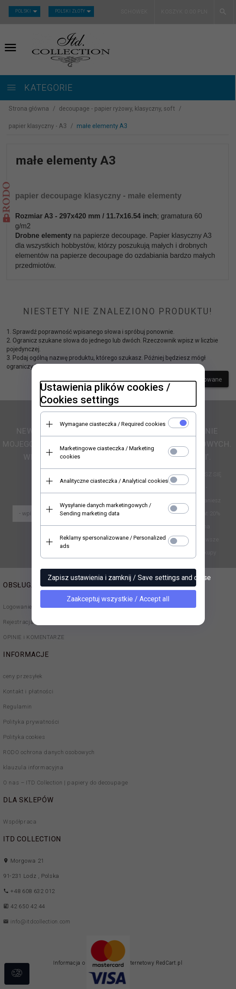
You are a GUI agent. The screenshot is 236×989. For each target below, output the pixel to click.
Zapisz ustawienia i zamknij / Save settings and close (122, 578)
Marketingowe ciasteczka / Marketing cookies (107, 452)
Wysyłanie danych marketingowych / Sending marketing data (105, 509)
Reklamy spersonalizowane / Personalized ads (113, 541)
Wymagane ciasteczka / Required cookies (112, 424)
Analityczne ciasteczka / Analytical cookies (114, 481)
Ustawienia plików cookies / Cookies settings (105, 393)
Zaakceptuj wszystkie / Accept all (118, 599)
